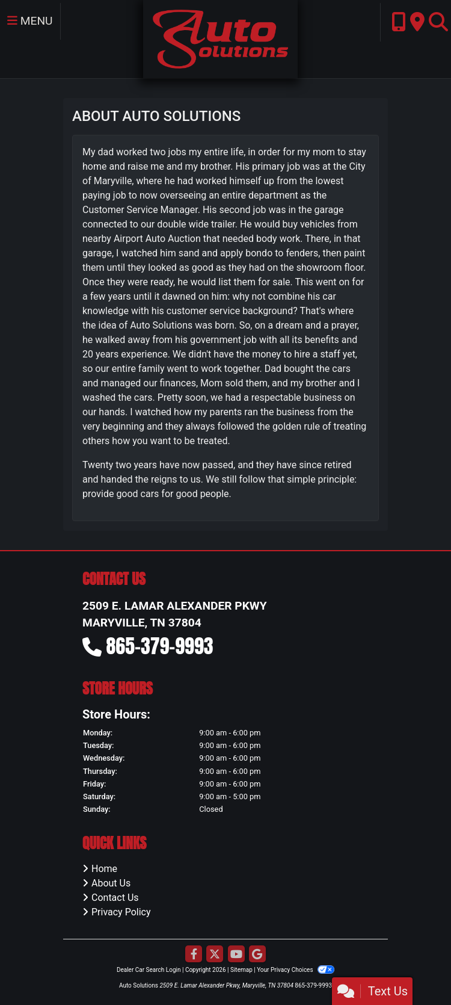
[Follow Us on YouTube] (236, 954)
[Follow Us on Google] (257, 954)
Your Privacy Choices (295, 969)
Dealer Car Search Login (149, 969)
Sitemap (241, 969)
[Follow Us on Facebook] (193, 954)
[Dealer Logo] (220, 38)
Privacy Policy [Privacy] (121, 912)
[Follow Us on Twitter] (214, 954)
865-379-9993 (159, 646)
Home (104, 868)
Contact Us (115, 897)
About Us (110, 883)
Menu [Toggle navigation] (30, 21)
